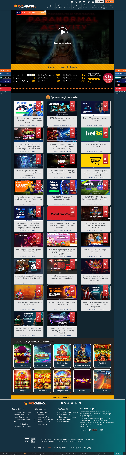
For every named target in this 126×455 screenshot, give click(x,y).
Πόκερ (85, 6)
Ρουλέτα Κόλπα (65, 414)
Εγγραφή (7, 74)
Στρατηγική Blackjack (44, 419)
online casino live (31, 8)
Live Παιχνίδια (94, 6)
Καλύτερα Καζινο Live (22, 426)
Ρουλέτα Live (64, 422)
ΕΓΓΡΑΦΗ (109, 1)
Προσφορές (77, 6)
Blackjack (67, 6)
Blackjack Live (41, 424)
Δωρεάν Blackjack (43, 422)
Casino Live (51, 6)
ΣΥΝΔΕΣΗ (100, 1)
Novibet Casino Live (21, 414)
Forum (111, 6)
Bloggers (104, 6)
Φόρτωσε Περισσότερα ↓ (62, 397)
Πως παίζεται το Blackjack (42, 413)
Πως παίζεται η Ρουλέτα (68, 412)
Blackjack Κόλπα (42, 417)
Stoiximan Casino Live (22, 412)
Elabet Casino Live (21, 417)
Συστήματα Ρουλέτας (67, 417)
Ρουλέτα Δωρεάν (65, 419)
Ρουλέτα (59, 6)
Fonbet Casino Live (21, 424)
